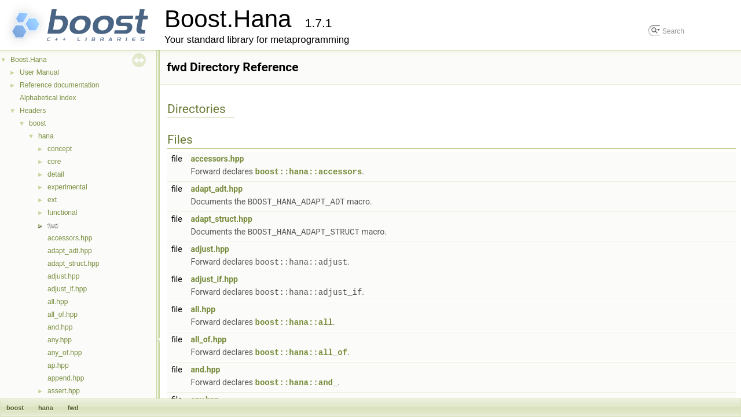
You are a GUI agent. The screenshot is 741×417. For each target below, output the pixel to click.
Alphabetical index (48, 98)
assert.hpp (63, 391)
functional (62, 213)
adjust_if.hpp (67, 289)
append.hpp (65, 378)
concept (59, 149)
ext (52, 200)
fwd (52, 225)
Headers (33, 111)
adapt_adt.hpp (69, 251)
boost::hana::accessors (308, 171)
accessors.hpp (69, 238)
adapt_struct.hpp (73, 263)
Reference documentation (59, 85)
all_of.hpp (62, 314)
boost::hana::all (294, 318)
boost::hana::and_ (296, 377)
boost (37, 123)
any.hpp (59, 340)
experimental (67, 187)
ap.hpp (58, 365)
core (54, 162)
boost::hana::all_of (301, 348)
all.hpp (57, 302)
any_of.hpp (64, 353)
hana (46, 136)
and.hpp (59, 327)
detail (55, 174)
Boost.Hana (28, 60)
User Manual (39, 72)
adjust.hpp (63, 276)
